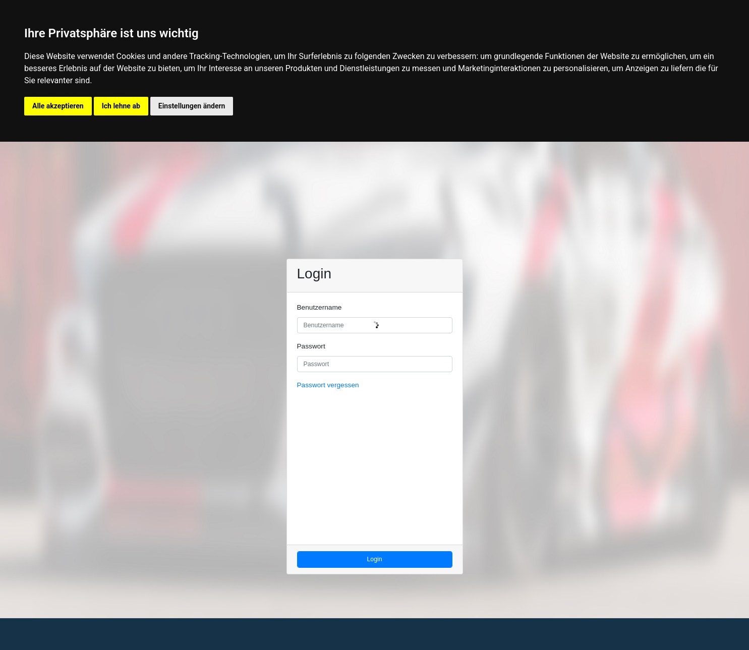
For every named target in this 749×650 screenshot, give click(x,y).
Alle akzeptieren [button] (58, 106)
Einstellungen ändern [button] (191, 106)
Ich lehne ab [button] (121, 106)
